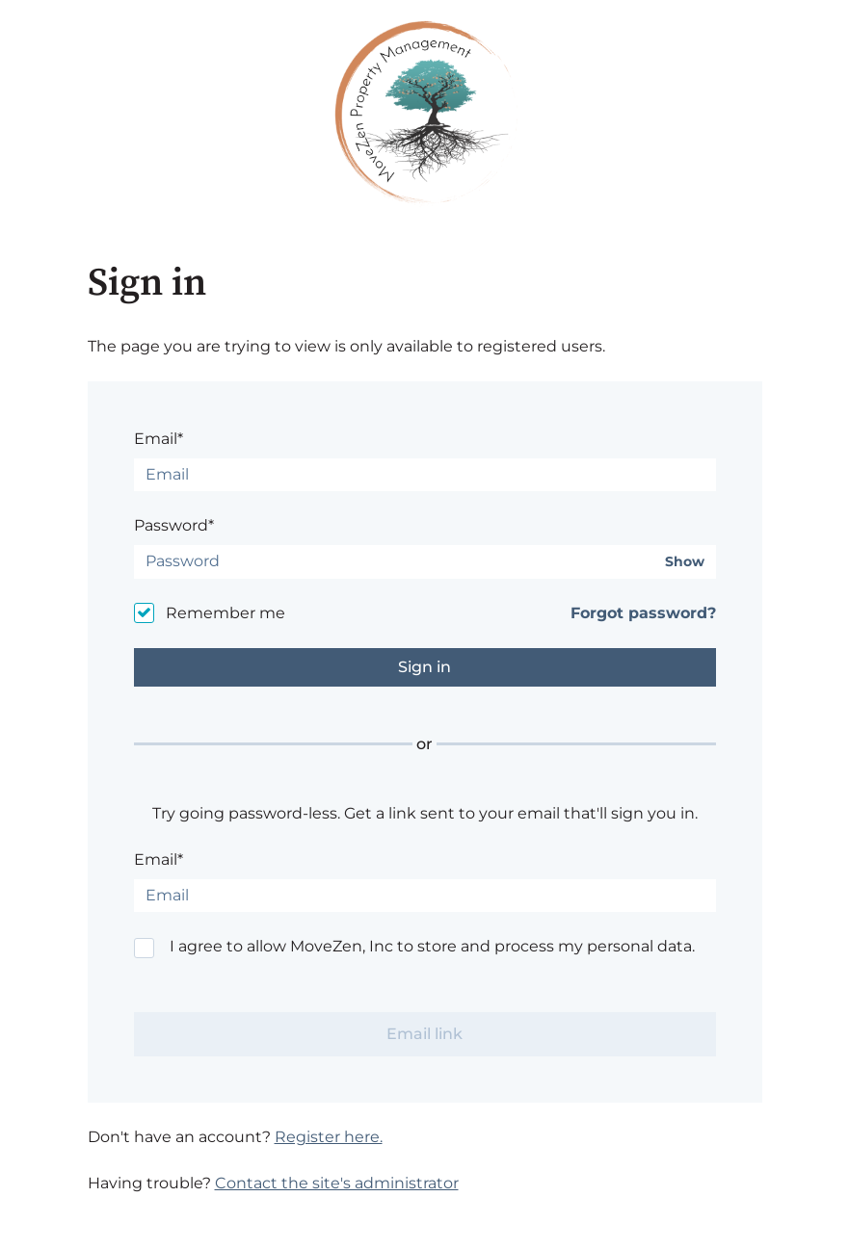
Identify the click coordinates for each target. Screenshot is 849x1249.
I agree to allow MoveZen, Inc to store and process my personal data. (432, 946)
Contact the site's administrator (337, 1183)
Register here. (329, 1137)
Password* (174, 525)
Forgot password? (643, 613)
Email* (158, 438)
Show (684, 562)
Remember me (225, 613)
